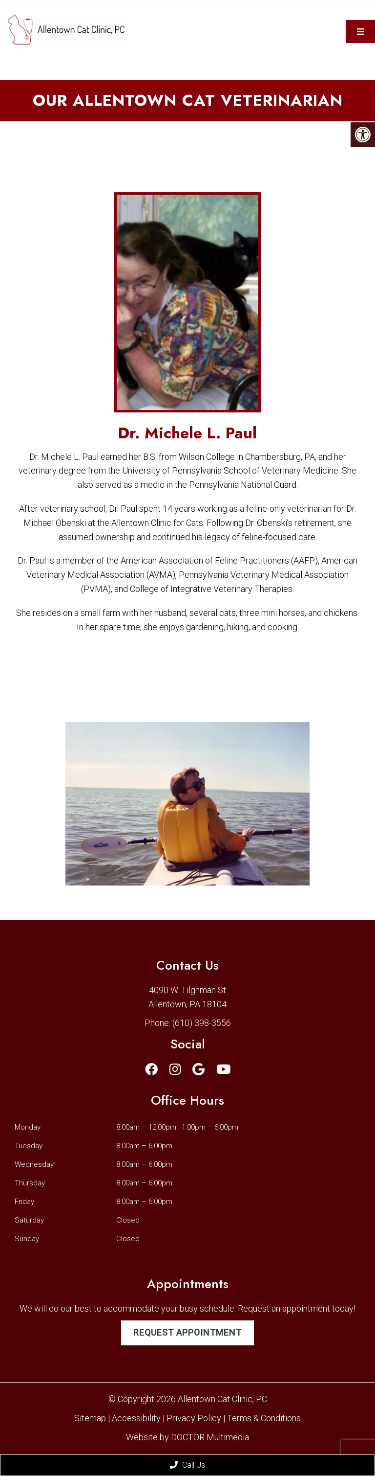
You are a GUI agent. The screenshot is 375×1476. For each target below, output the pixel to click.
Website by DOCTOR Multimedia (187, 1437)
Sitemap (90, 1418)
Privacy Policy (195, 1418)
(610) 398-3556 (201, 1023)
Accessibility (136, 1418)
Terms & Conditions (264, 1418)
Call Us (187, 1465)
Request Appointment (187, 1332)
